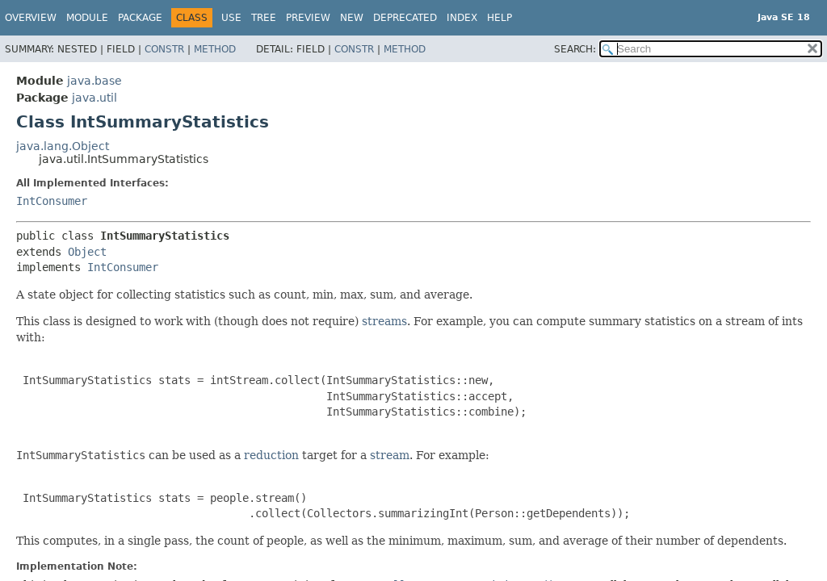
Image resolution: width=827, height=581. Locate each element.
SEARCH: (575, 49)
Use (231, 17)
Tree (263, 17)
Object (87, 251)
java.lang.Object (62, 146)
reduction (271, 455)
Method (215, 49)
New (351, 17)
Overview (31, 17)
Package (140, 17)
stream (389, 455)
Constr (164, 49)
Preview (308, 17)
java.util (94, 97)
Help (499, 17)
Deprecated (405, 17)
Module (87, 17)
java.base (94, 80)
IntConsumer (51, 200)
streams (384, 321)
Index (462, 17)
